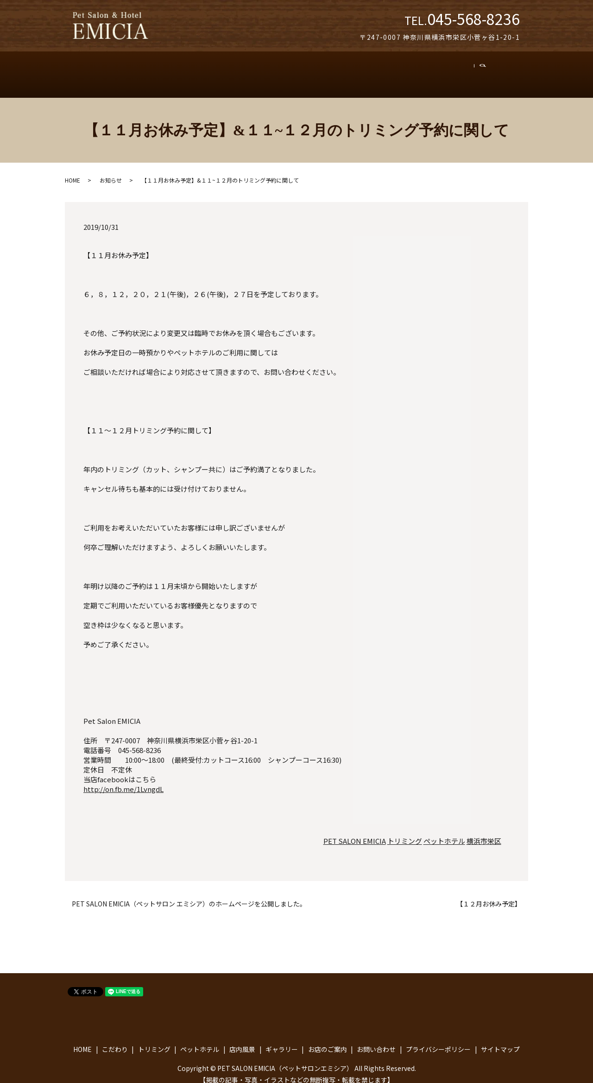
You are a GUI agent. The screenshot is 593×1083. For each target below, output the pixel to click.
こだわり (146, 70)
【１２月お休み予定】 (488, 894)
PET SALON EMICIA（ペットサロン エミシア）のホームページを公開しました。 (189, 894)
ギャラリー (349, 70)
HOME (72, 171)
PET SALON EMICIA (354, 831)
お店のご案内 (403, 70)
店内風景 (300, 70)
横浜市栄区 (484, 831)
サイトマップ (500, 1039)
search (502, 69)
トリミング (194, 70)
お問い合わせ (460, 70)
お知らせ (111, 171)
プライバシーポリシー (438, 1039)
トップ (105, 70)
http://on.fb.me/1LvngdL (123, 779)
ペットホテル (247, 70)
